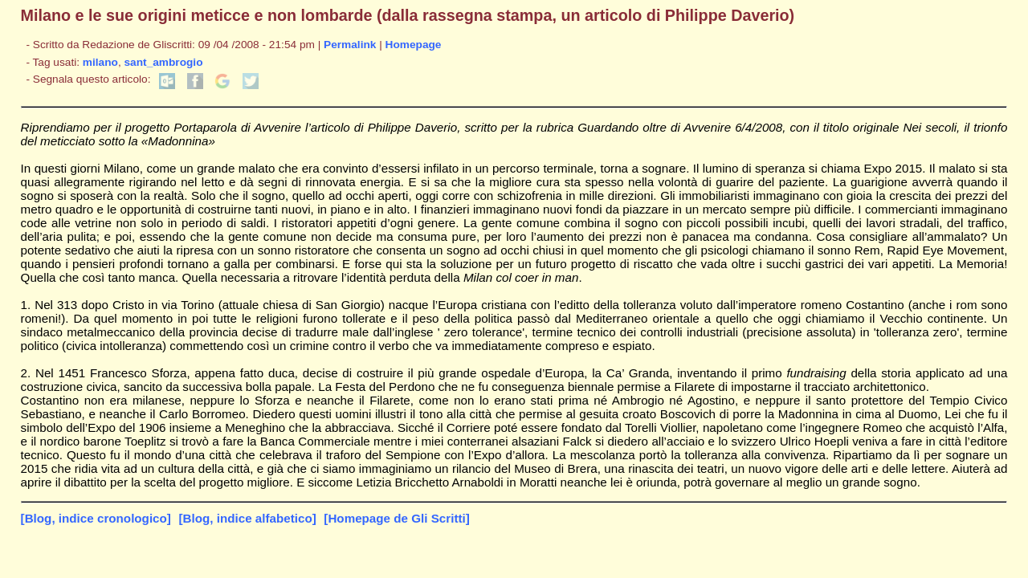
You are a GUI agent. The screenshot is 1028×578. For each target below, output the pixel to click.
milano (100, 62)
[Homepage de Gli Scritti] (396, 518)
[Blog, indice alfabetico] (247, 518)
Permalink (350, 45)
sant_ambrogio (163, 62)
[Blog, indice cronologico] (96, 518)
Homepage (414, 45)
